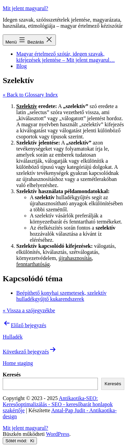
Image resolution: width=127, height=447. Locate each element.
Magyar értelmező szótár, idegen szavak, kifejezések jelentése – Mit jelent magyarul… (65, 57)
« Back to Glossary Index (30, 95)
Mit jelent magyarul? (25, 8)
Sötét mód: (19, 440)
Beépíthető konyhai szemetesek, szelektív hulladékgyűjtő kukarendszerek (61, 296)
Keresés (12, 374)
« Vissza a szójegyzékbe (29, 310)
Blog (21, 66)
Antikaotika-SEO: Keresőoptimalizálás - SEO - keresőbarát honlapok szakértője (58, 404)
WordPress (57, 434)
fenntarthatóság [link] (33, 264)
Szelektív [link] (26, 106)
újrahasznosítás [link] (75, 258)
